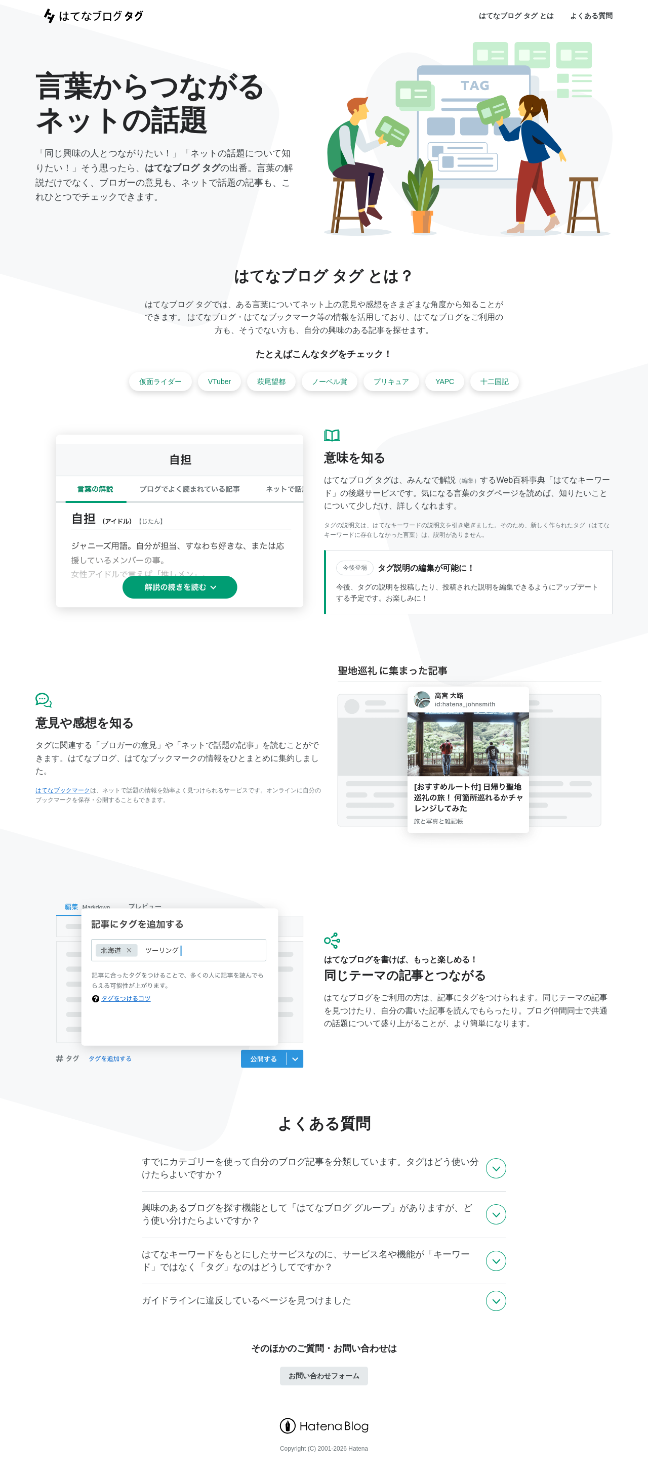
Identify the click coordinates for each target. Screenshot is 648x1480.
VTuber (219, 381)
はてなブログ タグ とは (516, 16)
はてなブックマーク (62, 790)
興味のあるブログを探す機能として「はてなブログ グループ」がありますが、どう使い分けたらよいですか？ (307, 1214)
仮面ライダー (160, 381)
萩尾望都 (271, 381)
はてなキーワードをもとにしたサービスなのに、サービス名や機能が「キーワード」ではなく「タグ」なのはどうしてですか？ (306, 1260)
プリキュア (391, 381)
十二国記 (494, 381)
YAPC (444, 381)
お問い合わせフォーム (324, 1376)
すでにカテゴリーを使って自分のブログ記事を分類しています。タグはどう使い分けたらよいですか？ (310, 1168)
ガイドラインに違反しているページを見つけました (246, 1300)
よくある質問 (591, 16)
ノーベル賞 (329, 381)
